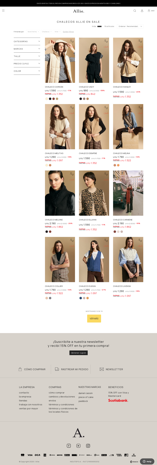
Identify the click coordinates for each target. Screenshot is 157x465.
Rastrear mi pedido (74, 369)
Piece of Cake (86, 397)
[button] (134, 11)
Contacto (24, 392)
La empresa (25, 396)
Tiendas (23, 400)
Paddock (83, 401)
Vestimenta (32, 32)
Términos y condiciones (61, 404)
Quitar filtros (68, 32)
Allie (56, 32)
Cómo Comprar (34, 369)
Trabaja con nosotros (30, 404)
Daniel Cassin (86, 393)
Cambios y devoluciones (62, 396)
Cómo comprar (57, 392)
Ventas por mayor (28, 408)
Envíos (52, 400)
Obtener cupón (78, 353)
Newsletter (114, 369)
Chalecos (45, 32)
